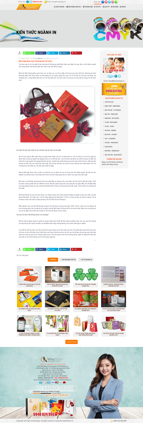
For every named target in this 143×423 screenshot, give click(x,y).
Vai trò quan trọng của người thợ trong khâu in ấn (85, 334)
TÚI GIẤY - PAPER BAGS (111, 142)
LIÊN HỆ (123, 7)
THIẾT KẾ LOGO (109, 102)
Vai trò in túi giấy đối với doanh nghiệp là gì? (113, 334)
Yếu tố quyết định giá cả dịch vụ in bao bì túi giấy (57, 285)
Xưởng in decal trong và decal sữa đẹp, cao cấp (114, 285)
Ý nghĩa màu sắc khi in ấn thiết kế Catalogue (29, 285)
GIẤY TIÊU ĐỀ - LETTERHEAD (113, 110)
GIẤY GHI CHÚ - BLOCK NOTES (113, 155)
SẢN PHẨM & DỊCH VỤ (74, 7)
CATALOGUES (108, 146)
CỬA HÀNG (114, 7)
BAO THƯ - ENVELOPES (111, 114)
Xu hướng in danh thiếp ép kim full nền (57, 309)
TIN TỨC (97, 7)
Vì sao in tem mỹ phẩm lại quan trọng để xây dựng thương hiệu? (29, 334)
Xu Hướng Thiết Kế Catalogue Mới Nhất (29, 309)
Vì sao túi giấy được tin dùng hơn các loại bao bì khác (113, 309)
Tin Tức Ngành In (38, 58)
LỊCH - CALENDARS (110, 138)
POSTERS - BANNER (110, 130)
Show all (54, 259)
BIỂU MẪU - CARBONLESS (112, 151)
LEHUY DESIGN (59, 7)
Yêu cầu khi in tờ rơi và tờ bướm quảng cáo (85, 285)
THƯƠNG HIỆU (88, 7)
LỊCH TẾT (106, 7)
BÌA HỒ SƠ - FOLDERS (111, 134)
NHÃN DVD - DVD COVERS (112, 118)
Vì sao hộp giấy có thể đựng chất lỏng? (57, 334)
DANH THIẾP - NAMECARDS (112, 106)
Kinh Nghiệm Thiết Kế (69, 259)
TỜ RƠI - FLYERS (109, 126)
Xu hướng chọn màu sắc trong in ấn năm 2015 (85, 309)
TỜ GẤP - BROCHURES (111, 122)
